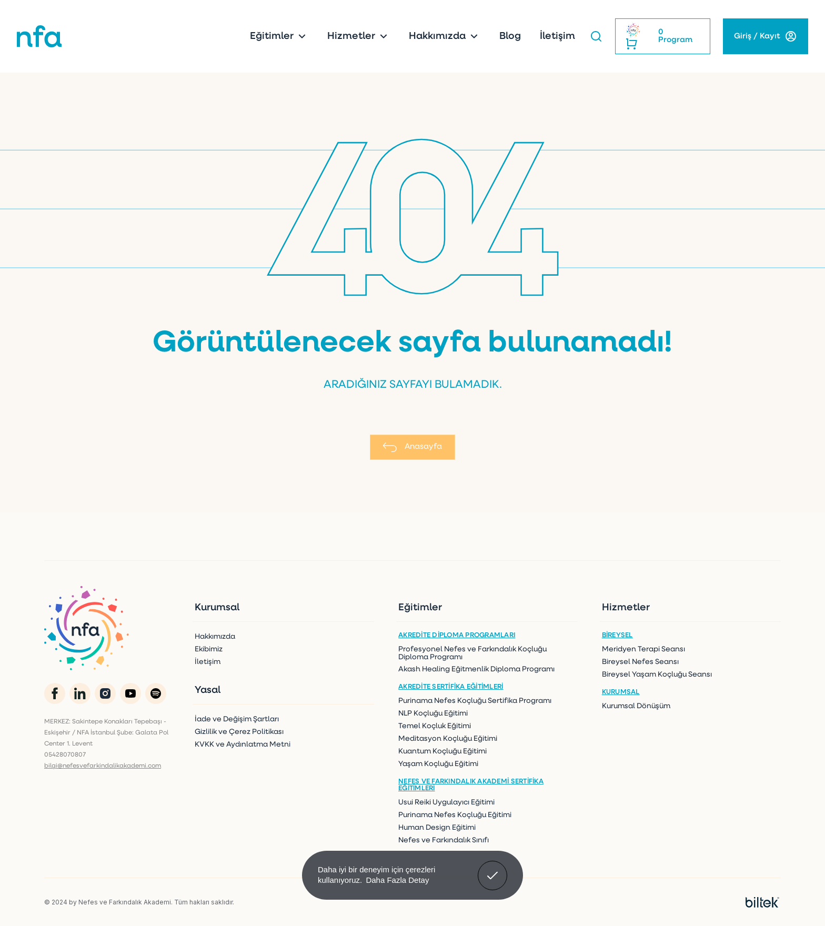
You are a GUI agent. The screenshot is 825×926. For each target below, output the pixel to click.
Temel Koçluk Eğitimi (434, 726)
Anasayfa (412, 447)
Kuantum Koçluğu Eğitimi (442, 752)
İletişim (557, 37)
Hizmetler (358, 36)
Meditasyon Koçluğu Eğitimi (447, 739)
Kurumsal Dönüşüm (636, 706)
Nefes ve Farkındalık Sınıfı (443, 840)
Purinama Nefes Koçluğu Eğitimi (454, 815)
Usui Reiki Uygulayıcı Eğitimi (446, 803)
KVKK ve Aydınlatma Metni (242, 745)
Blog (510, 37)
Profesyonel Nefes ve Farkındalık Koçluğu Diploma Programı (472, 653)
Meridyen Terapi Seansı (643, 649)
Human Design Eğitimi (437, 828)
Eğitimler (279, 36)
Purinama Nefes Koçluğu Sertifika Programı (474, 701)
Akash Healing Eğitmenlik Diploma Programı (476, 669)
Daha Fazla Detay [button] (397, 879)
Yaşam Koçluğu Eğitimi (438, 764)
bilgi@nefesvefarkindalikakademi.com (102, 766)
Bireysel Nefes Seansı (640, 662)
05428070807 (65, 755)
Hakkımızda (444, 36)
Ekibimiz (209, 649)
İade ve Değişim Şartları (237, 719)
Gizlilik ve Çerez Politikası (239, 732)
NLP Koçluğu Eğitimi (433, 714)
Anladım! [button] (492, 867)
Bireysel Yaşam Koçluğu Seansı (657, 675)
